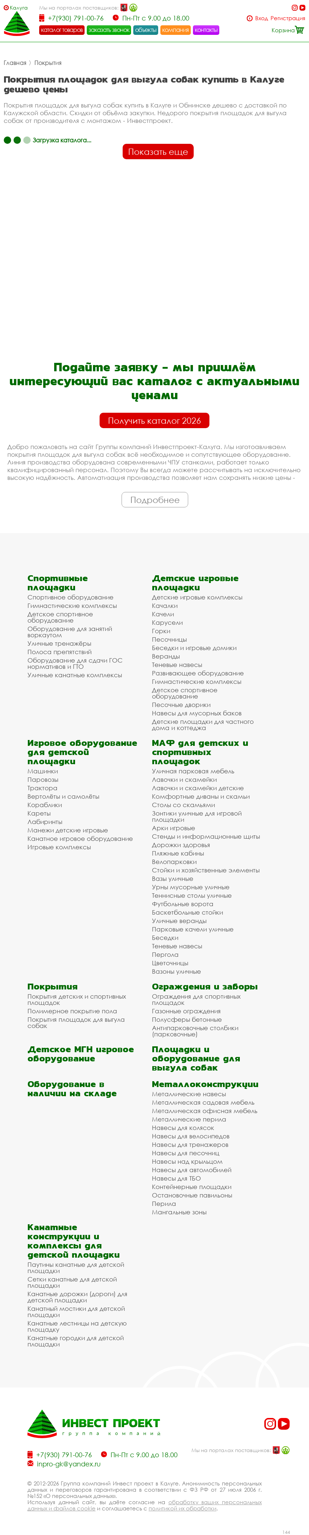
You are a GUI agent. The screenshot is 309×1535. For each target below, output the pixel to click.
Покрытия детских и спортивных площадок (76, 999)
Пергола (165, 954)
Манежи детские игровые (67, 830)
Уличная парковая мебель (193, 771)
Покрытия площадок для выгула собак (76, 1022)
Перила (164, 1203)
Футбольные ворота (182, 904)
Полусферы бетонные (187, 1019)
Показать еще (158, 151)
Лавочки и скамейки (184, 779)
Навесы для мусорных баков (197, 713)
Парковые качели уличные (193, 929)
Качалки (165, 605)
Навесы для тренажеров (190, 1144)
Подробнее (155, 500)
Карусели (167, 622)
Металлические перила (189, 1119)
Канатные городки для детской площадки (75, 1341)
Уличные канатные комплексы (74, 675)
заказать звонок (109, 29)
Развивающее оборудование (198, 673)
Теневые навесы (177, 664)
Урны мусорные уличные (191, 887)
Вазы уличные (172, 878)
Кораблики (44, 805)
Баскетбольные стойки (187, 912)
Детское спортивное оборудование (60, 617)
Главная (15, 62)
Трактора (42, 788)
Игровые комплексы (59, 847)
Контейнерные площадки (191, 1187)
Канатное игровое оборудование (80, 838)
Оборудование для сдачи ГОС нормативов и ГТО (75, 663)
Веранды (166, 656)
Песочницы (169, 639)
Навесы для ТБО (176, 1178)
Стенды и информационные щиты (206, 836)
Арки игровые (173, 828)
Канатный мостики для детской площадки (76, 1311)
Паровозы (42, 779)
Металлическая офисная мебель (204, 1111)
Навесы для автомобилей (191, 1170)
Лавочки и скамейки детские (198, 788)
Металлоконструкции (205, 1084)
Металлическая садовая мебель (203, 1102)
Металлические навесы (189, 1094)
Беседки (165, 937)
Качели (163, 614)
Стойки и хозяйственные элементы (206, 870)
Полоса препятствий (59, 652)
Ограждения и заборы (205, 986)
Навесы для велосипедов (191, 1136)
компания (175, 29)
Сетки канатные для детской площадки (72, 1282)
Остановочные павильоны (192, 1195)
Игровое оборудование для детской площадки (82, 752)
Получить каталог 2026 (154, 420)
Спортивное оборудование (70, 597)
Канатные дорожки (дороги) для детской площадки (77, 1297)
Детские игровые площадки (195, 582)
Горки (161, 631)
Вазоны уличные (176, 971)
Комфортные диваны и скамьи (201, 796)
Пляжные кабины (178, 853)
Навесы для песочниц (185, 1153)
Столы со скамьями (183, 805)
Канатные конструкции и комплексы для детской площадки (73, 1240)
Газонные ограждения (186, 1011)
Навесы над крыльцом (187, 1161)
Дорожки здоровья (181, 845)
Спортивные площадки (57, 582)
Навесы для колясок (183, 1127)
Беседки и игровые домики (194, 648)
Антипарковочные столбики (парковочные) (195, 1031)
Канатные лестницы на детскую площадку (77, 1326)
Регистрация (288, 18)
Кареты (39, 813)
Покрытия (48, 62)
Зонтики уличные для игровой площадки (197, 816)
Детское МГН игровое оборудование (80, 1053)
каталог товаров (62, 29)
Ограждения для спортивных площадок (196, 999)
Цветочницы (170, 963)
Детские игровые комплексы (197, 597)
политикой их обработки (182, 1508)
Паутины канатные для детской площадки (75, 1267)
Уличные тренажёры (59, 643)
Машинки (42, 771)
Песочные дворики (181, 704)
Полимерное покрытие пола (72, 1011)
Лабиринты (44, 821)
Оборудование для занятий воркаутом (69, 632)
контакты (206, 29)
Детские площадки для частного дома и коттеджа (203, 724)
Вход (261, 18)
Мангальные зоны (179, 1212)
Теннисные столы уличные (192, 895)
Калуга (19, 7)
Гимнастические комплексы (72, 605)
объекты (145, 29)
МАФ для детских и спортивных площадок (200, 752)
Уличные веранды (179, 921)
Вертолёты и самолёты (63, 796)
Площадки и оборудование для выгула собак (196, 1058)
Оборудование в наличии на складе (72, 1088)
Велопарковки (174, 861)
